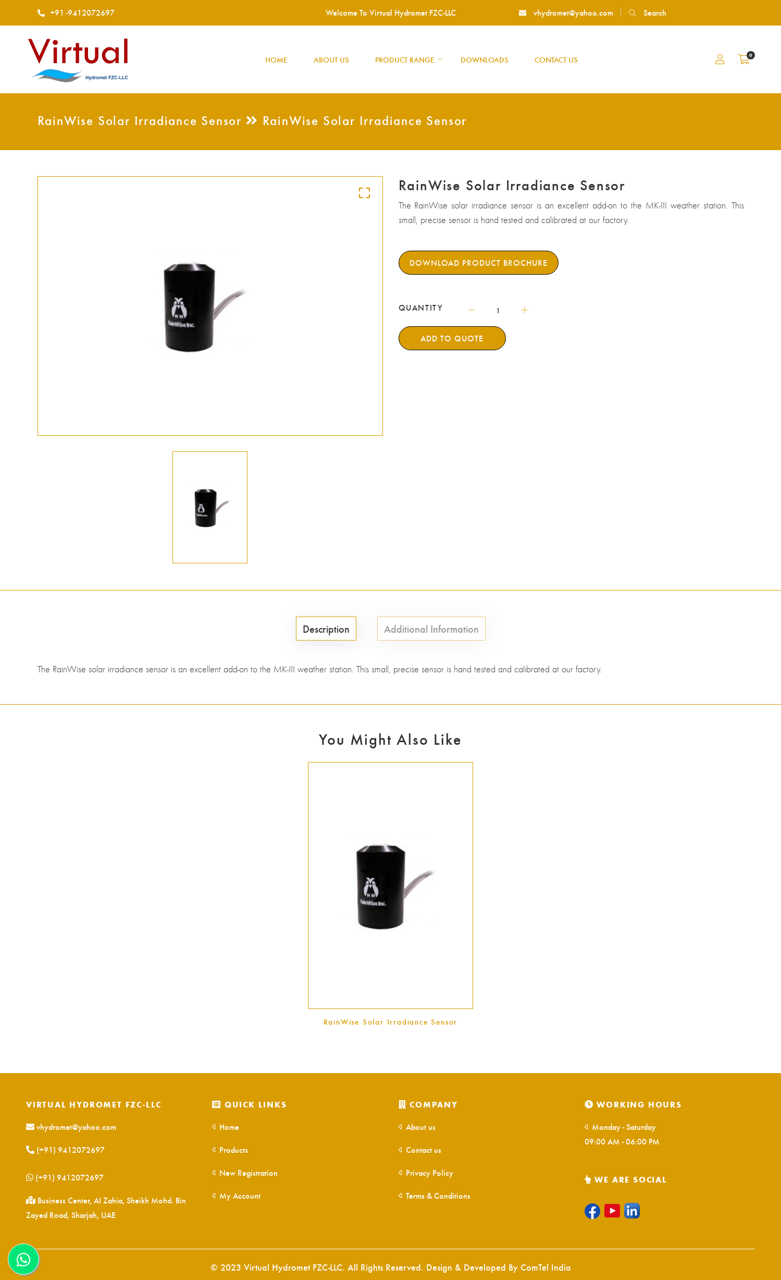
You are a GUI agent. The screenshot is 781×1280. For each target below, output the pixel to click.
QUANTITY (421, 307)
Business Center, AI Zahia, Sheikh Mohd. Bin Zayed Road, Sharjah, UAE (106, 1207)
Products (230, 1149)
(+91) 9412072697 (65, 1149)
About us (417, 1126)
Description (326, 628)
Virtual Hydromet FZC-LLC (94, 1104)
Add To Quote (452, 338)
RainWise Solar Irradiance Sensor (391, 1021)
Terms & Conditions (434, 1195)
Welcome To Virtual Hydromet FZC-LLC (391, 12)
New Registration (245, 1172)
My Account (236, 1195)
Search (647, 12)
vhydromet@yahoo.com (566, 12)
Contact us (420, 1149)
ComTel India (545, 1266)
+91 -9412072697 (76, 12)
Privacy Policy (426, 1172)
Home (225, 1126)
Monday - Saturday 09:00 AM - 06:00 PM (622, 1134)
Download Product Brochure (479, 262)
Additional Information (431, 628)
